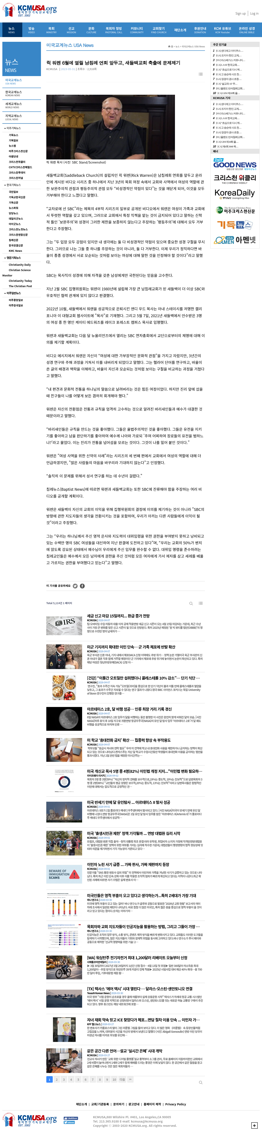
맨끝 (130, 1079)
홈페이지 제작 (152, 1104)
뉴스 (11, 30)
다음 (122, 1079)
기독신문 (13, 202)
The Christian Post (20, 286)
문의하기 (118, 1104)
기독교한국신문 (17, 197)
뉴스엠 (12, 145)
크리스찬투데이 (17, 172)
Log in (254, 13)
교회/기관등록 (100, 1104)
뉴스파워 (13, 208)
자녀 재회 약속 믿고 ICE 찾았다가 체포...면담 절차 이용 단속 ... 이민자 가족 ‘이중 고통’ (152, 1019)
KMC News (15, 250)
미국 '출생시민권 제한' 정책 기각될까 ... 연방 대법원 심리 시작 (133, 833)
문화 (91, 30)
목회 (51, 30)
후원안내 (200, 30)
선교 (71, 30)
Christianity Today (20, 280)
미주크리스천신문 (18, 151)
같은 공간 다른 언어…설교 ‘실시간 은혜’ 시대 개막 (124, 1050)
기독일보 (13, 140)
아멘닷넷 (13, 156)
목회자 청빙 (114, 30)
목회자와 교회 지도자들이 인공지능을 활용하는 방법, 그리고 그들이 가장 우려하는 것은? (153, 926)
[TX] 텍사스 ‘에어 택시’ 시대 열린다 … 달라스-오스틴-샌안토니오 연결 (139, 988)
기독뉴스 (13, 135)
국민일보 (13, 192)
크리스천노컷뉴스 (18, 229)
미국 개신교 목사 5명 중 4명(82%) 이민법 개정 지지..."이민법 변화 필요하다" (145, 771)
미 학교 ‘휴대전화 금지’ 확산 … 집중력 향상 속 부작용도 (129, 740)
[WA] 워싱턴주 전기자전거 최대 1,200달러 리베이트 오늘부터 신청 (137, 957)
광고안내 (134, 1104)
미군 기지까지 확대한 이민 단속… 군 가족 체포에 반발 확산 (131, 647)
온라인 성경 (246, 30)
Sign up (240, 13)
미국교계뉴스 (22, 82)
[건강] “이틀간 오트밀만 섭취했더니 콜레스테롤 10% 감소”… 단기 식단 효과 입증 (148, 678)
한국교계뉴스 (22, 94)
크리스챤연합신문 (18, 234)
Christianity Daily (20, 264)
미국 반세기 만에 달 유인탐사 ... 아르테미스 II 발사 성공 (128, 802)
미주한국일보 (16, 305)
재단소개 (180, 29)
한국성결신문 (16, 245)
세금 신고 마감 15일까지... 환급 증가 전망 (118, 615)
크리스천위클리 (17, 162)
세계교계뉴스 (22, 105)
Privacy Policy (175, 1104)
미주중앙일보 (16, 300)
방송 (31, 30)
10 (114, 1079)
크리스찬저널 (16, 178)
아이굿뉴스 (15, 224)
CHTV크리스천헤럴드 (20, 167)
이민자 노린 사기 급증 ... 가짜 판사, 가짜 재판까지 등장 (128, 864)
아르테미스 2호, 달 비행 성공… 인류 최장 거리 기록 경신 (129, 709)
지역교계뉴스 (22, 117)
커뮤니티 (137, 30)
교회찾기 (159, 30)
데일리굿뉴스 (16, 218)
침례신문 (13, 240)
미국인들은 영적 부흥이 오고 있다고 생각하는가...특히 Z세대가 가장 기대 (141, 895)
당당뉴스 (13, 213)
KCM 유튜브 (223, 30)
